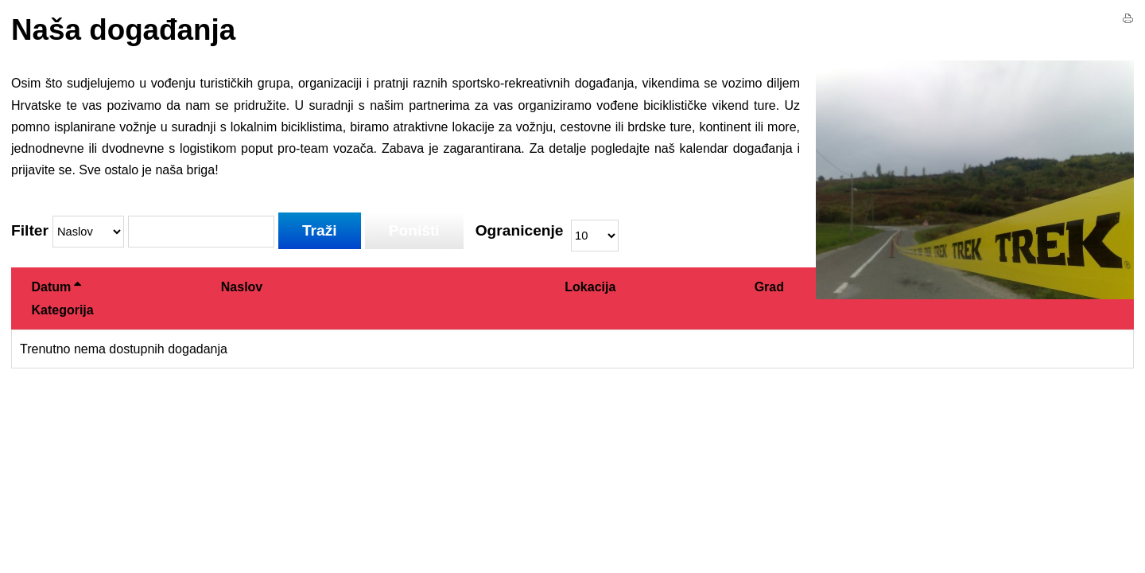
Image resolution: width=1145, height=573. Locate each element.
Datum (56, 287)
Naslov (241, 287)
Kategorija (62, 310)
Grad (769, 287)
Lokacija (590, 287)
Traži (319, 230)
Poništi (414, 230)
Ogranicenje (519, 231)
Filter (30, 231)
